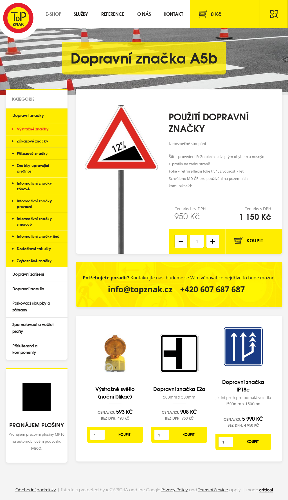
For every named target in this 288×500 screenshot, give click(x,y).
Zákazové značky (32, 141)
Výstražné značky (33, 129)
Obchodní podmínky (35, 489)
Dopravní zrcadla (28, 289)
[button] (212, 241)
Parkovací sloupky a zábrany (31, 306)
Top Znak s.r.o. (18, 18)
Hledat (274, 14)
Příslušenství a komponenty (24, 349)
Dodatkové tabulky (34, 248)
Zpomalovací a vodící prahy (32, 327)
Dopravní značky (28, 115)
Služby (81, 13)
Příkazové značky (32, 153)
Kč (216, 14)
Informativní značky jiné (38, 236)
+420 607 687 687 (212, 289)
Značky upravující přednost (33, 168)
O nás (144, 13)
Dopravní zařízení (28, 274)
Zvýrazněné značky (34, 260)
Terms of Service (213, 489)
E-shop (53, 13)
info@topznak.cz (140, 289)
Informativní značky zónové (34, 185)
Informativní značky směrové (34, 221)
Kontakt (173, 13)
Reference (112, 13)
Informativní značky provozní (34, 203)
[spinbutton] (197, 241)
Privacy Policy (174, 489)
